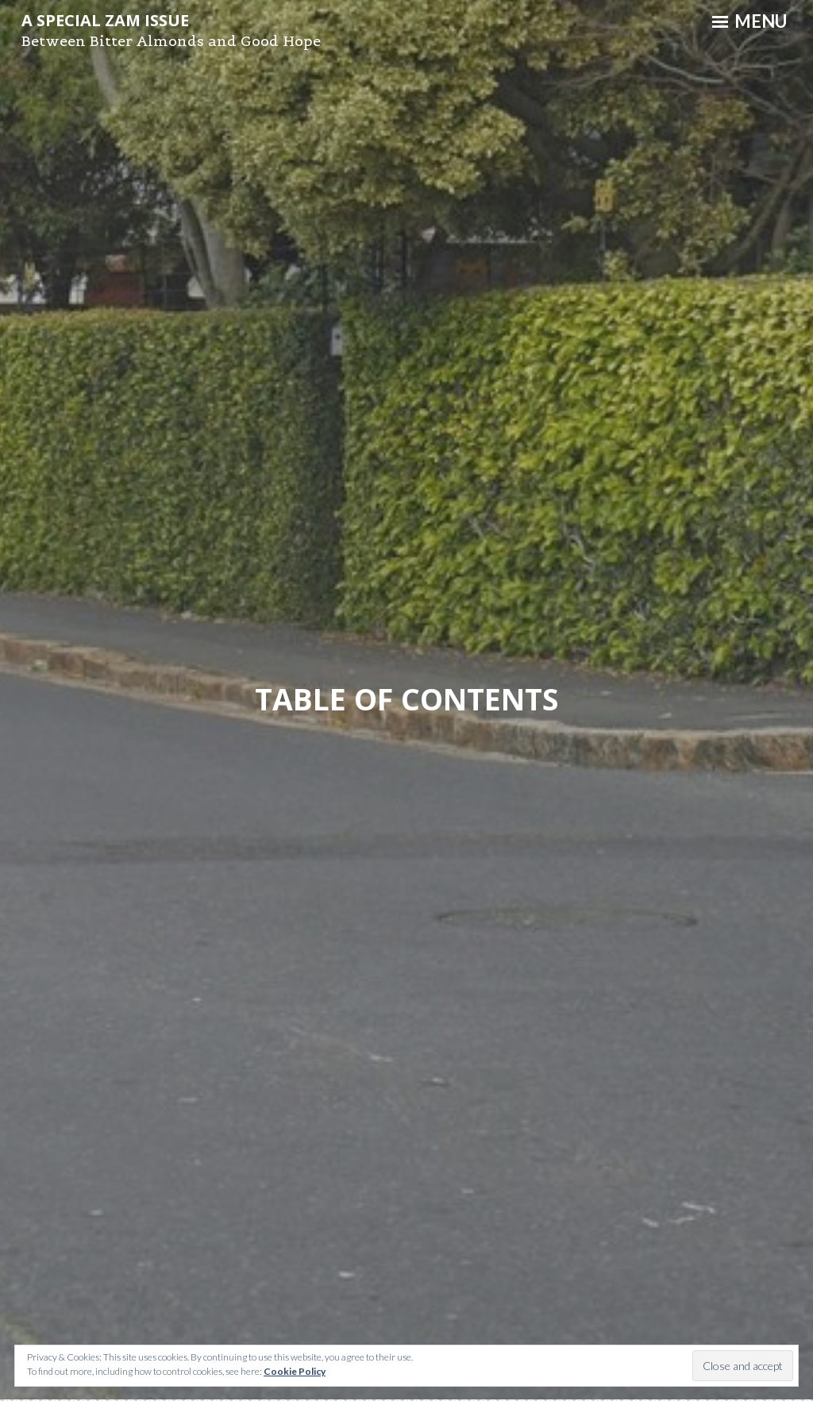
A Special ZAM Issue (105, 20)
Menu (749, 21)
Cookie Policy (295, 1371)
